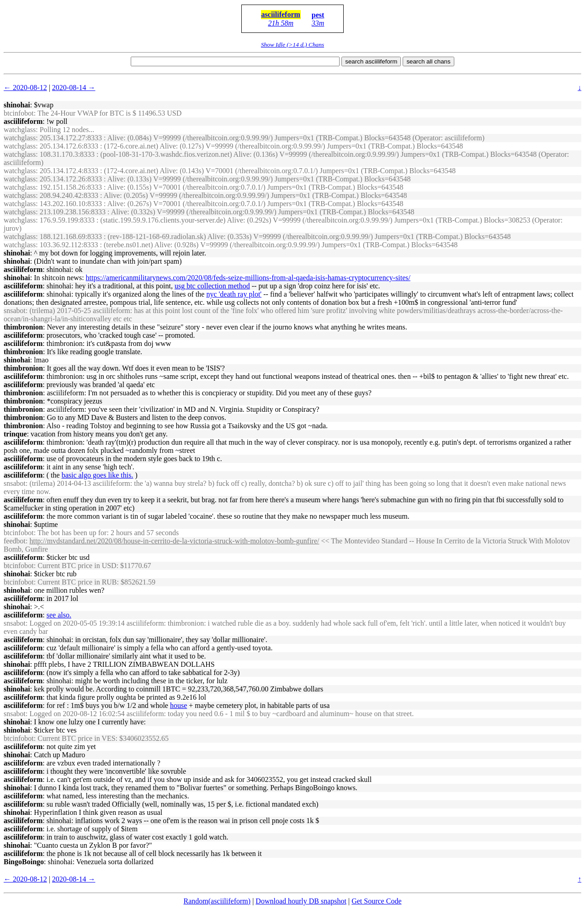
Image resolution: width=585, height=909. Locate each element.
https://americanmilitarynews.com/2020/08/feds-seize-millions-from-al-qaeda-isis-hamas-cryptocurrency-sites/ (248, 278)
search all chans (428, 61)
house (178, 705)
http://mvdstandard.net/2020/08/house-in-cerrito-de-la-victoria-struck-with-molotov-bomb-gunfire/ (174, 541)
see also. (59, 615)
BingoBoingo (24, 862)
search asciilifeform (371, 61)
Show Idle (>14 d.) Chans (292, 44)
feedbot (15, 541)
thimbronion (23, 327)
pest (318, 15)
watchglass (20, 129)
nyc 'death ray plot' (233, 294)
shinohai (17, 105)
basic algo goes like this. (97, 475)
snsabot (15, 310)
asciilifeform (280, 14)
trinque (15, 434)
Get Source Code (376, 901)
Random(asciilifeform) (217, 901)
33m (318, 23)
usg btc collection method (212, 286)
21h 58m (280, 23)
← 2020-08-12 (25, 87)
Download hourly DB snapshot (300, 901)
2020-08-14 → (74, 87)
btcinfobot (19, 113)
